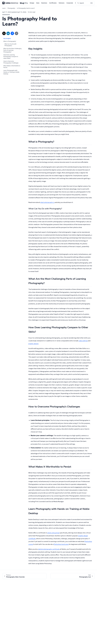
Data (37, 3)
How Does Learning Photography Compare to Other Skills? (10, 56)
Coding (25, 3)
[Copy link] (16, 33)
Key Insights (7, 38)
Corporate (69, 3)
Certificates (53, 3)
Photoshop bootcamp (61, 544)
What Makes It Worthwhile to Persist (11, 66)
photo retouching (53, 533)
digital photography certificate (49, 549)
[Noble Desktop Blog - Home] (13, 3)
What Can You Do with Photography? (10, 44)
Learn (4, 8)
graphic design (33, 344)
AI (20, 3)
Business (44, 3)
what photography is (47, 202)
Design (32, 3)
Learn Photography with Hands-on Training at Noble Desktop (11, 72)
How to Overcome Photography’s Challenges (10, 62)
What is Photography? (9, 41)
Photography (11, 8)
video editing (83, 341)
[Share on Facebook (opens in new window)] (12, 33)
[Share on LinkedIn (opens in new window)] (8, 33)
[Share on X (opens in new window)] (4, 33)
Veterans (61, 3)
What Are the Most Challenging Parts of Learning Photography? (12, 50)
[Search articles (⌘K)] (85, 3)
